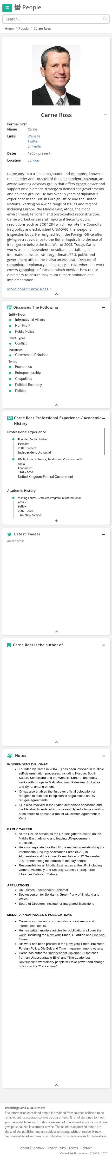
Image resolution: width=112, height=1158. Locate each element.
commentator (58, 921)
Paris (22, 818)
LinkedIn (34, 146)
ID (60, 769)
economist (79, 173)
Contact (86, 1148)
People (24, 28)
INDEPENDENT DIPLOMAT (27, 764)
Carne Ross (16, 173)
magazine (74, 948)
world (22, 935)
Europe (29, 209)
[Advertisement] (56, 1027)
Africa (68, 209)
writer (38, 921)
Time (62, 948)
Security (72, 219)
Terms (73, 1148)
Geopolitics (16, 264)
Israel (92, 870)
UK (61, 834)
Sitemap (38, 1148)
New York (54, 935)
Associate (69, 259)
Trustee (29, 890)
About (24, 1148)
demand (45, 814)
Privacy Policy (56, 1148)
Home (9, 28)
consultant (58, 249)
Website (34, 136)
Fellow (22, 506)
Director (42, 178)
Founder (20, 178)
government (17, 259)
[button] (56, 307)
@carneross (15, 541)
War (56, 244)
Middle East (52, 209)
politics (24, 966)
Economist (25, 468)
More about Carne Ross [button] (27, 288)
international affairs (32, 926)
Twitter (33, 141)
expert (81, 184)
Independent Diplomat (78, 178)
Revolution (26, 962)
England (87, 894)
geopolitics (27, 269)
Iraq (10, 229)
